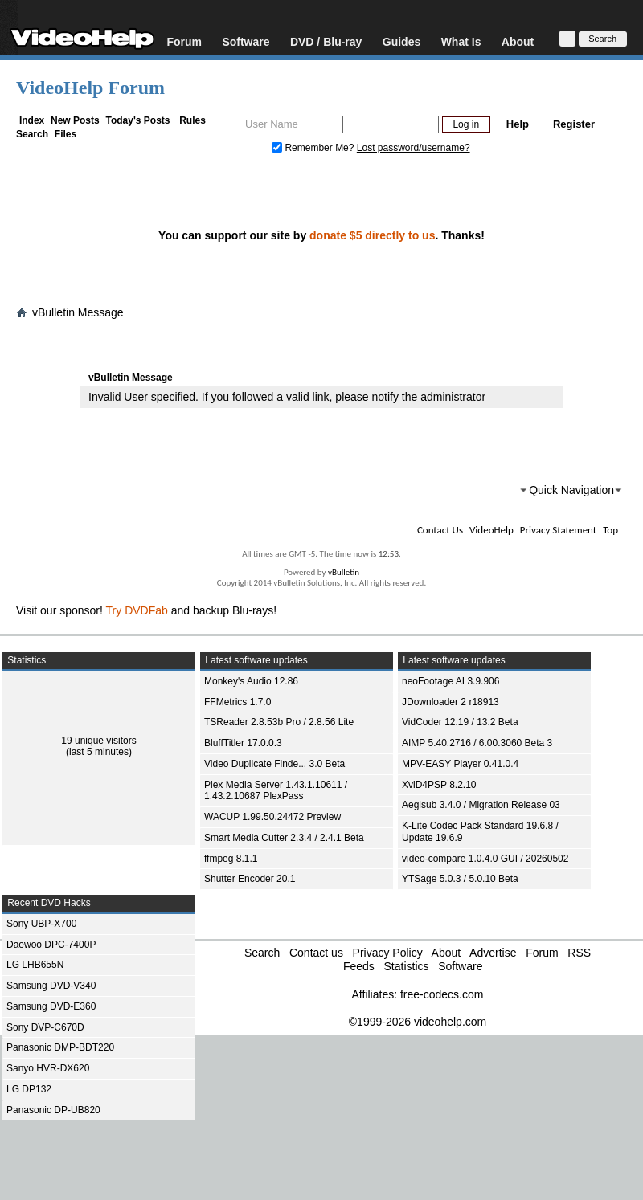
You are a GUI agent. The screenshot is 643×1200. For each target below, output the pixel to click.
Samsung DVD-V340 (51, 985)
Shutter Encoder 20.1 (249, 878)
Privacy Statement (558, 530)
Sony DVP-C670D (45, 1027)
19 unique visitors (98, 740)
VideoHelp (491, 530)
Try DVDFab (137, 610)
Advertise (492, 952)
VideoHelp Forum (90, 87)
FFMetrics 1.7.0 (237, 702)
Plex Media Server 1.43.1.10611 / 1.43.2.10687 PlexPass (275, 790)
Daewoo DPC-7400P (51, 944)
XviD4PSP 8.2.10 (439, 784)
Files (65, 134)
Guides (401, 41)
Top (610, 530)
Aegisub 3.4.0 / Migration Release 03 (481, 804)
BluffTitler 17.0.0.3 (243, 743)
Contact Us (440, 530)
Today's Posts (137, 120)
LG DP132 (28, 1089)
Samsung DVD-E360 (51, 1006)
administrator (452, 396)
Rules (192, 120)
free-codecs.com (441, 994)
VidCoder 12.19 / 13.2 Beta (460, 722)
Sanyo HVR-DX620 (47, 1068)
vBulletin (343, 572)
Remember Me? (314, 147)
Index (31, 120)
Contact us (316, 952)
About (518, 41)
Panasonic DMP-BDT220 (60, 1047)
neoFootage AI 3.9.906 (450, 681)
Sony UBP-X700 (41, 923)
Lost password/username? (413, 147)
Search (32, 134)
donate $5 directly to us (372, 235)
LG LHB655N (34, 964)
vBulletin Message (78, 312)
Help (517, 124)
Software (245, 41)
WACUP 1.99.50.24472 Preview (272, 816)
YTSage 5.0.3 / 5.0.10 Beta (460, 878)
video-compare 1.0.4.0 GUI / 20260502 (485, 858)
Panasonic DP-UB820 (53, 1110)
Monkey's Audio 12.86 (251, 681)
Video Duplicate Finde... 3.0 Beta (274, 763)
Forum (184, 41)
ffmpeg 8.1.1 (231, 858)
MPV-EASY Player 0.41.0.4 (460, 763)
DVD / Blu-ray (326, 41)
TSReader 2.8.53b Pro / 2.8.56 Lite (279, 722)
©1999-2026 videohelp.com (417, 1021)
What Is (461, 41)
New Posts (75, 120)
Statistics (405, 966)
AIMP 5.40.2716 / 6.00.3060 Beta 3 (477, 743)
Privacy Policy (388, 952)
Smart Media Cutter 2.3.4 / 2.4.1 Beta (284, 837)
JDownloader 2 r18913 (450, 702)
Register (574, 124)
